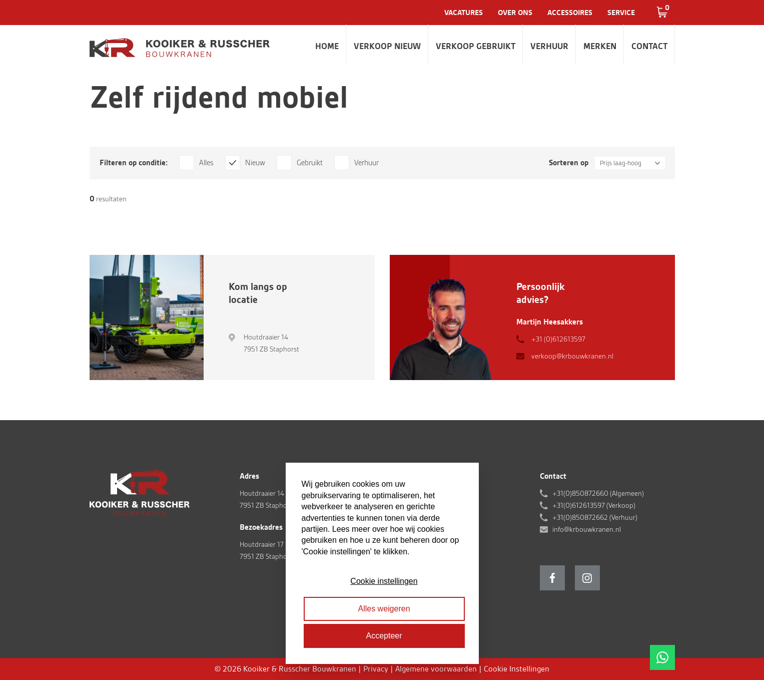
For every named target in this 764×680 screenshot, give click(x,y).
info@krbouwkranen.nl (586, 529)
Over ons (515, 13)
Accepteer (384, 635)
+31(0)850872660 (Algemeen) (598, 493)
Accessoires (569, 13)
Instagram (587, 577)
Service (621, 13)
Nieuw (255, 163)
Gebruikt (310, 163)
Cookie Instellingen (516, 668)
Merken (599, 46)
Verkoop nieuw (387, 46)
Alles (206, 163)
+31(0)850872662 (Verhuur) (594, 517)
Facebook (552, 577)
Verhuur (549, 46)
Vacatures (463, 13)
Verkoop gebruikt (475, 46)
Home (327, 46)
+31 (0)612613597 (558, 339)
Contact (649, 46)
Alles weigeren (384, 608)
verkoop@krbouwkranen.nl (572, 356)
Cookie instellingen (383, 581)
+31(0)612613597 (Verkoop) (593, 505)
